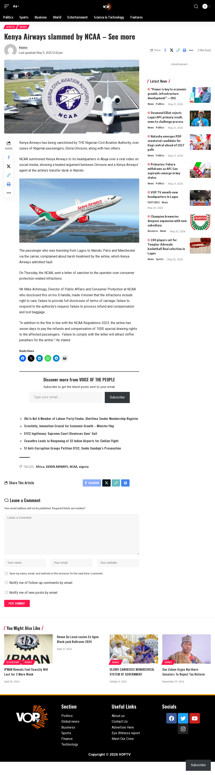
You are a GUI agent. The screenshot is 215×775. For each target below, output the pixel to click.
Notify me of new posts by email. (33, 605)
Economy (13, 675)
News (24, 27)
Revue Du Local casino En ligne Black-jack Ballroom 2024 (78, 652)
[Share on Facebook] (165, 51)
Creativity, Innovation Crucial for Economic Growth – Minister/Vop (71, 431)
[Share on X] (171, 51)
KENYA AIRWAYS (58, 472)
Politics (160, 105)
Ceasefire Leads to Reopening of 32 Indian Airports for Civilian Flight (73, 446)
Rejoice (24, 48)
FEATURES (154, 203)
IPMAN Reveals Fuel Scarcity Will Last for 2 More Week (26, 685)
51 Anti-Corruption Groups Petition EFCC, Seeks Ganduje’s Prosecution (74, 453)
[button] (7, 6)
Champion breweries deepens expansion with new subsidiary (167, 222)
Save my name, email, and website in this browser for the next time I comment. (56, 585)
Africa (11, 27)
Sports (160, 260)
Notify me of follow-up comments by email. (41, 595)
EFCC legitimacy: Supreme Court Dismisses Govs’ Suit (62, 438)
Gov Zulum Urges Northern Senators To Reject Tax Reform (184, 685)
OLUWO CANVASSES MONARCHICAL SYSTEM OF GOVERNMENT (133, 685)
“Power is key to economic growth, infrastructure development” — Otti (167, 94)
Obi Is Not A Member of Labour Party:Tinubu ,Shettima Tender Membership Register (75, 421)
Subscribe (117, 397)
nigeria (85, 472)
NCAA (75, 472)
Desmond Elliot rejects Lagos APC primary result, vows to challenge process (165, 118)
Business (153, 232)
